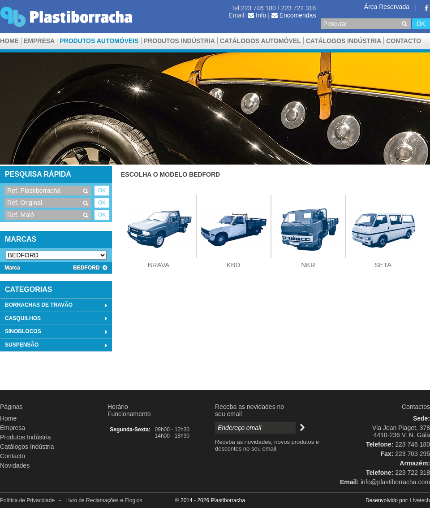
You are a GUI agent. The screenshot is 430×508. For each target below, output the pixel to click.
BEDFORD (90, 268)
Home (9, 40)
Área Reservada (386, 6)
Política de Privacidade (27, 500)
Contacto (403, 40)
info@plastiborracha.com (395, 482)
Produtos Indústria (179, 40)
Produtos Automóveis (99, 40)
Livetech (420, 500)
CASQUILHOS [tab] (57, 318)
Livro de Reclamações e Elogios (103, 500)
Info (257, 15)
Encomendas (293, 15)
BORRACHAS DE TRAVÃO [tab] (57, 305)
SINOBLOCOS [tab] (57, 331)
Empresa (39, 40)
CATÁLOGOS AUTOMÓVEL (260, 40)
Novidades (15, 465)
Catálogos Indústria (344, 40)
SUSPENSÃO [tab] (57, 345)
